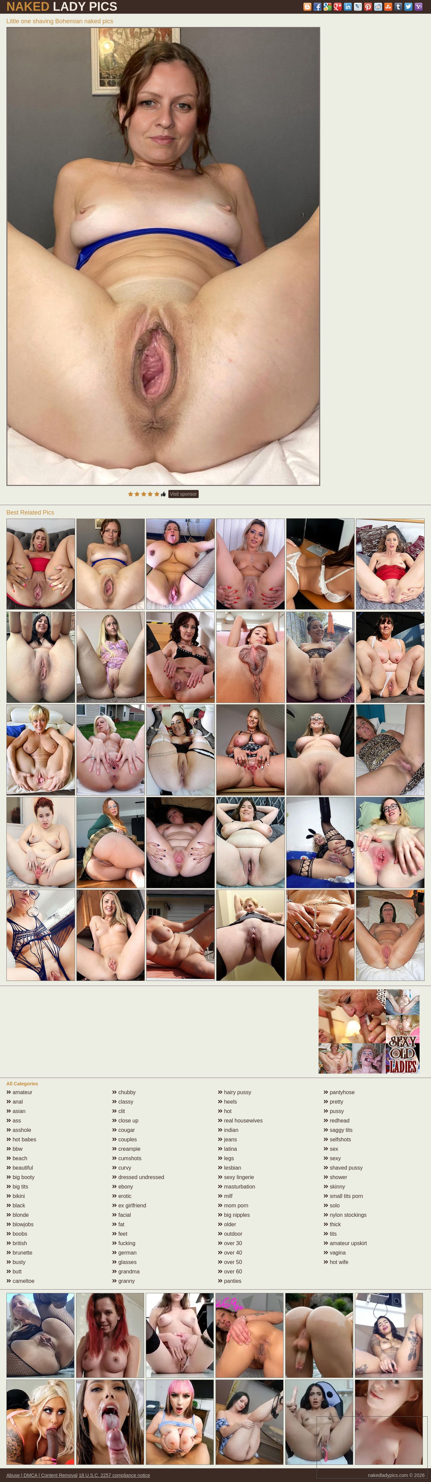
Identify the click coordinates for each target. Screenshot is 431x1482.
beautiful (19, 1168)
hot (225, 1111)
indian (228, 1130)
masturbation (236, 1187)
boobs (16, 1234)
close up (125, 1120)
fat (118, 1224)
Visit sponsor (183, 494)
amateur (19, 1092)
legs (226, 1158)
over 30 (230, 1243)
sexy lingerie (236, 1177)
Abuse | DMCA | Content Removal (41, 1475)
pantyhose (339, 1092)
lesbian (229, 1168)
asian (16, 1111)
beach (16, 1158)
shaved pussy (343, 1168)
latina (227, 1149)
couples (124, 1139)
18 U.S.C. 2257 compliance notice (114, 1475)
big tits (17, 1187)
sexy (332, 1158)
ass (13, 1120)
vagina (335, 1253)
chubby (124, 1092)
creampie (126, 1149)
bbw (14, 1149)
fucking (123, 1243)
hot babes (21, 1139)
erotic (122, 1196)
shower (335, 1177)
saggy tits (338, 1130)
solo (332, 1205)
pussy (334, 1111)
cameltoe (20, 1281)
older (227, 1224)
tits (330, 1234)
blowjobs (20, 1224)
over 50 (230, 1262)
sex (331, 1149)
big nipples (234, 1215)
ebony (122, 1187)
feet (119, 1234)
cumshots (126, 1158)
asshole (18, 1130)
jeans (227, 1139)
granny (123, 1281)
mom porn (233, 1205)
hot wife (336, 1262)
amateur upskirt (345, 1243)
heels (227, 1102)
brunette (19, 1253)
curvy (121, 1168)
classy (122, 1102)
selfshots (337, 1139)
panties (229, 1281)
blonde (17, 1215)
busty (16, 1262)
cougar (123, 1130)
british (16, 1243)
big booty (20, 1177)
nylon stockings (345, 1215)
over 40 (230, 1253)
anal (14, 1102)
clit (118, 1111)
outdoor (230, 1234)
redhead (337, 1120)
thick (332, 1224)
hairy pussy (234, 1092)
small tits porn (343, 1196)
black (15, 1205)
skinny (334, 1187)
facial (121, 1215)
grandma (126, 1271)
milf (225, 1196)
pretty (333, 1102)
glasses (124, 1262)
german (124, 1253)
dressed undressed (138, 1177)
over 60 (230, 1271)
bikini (15, 1196)
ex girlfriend (129, 1205)
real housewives (240, 1120)
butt (14, 1271)
